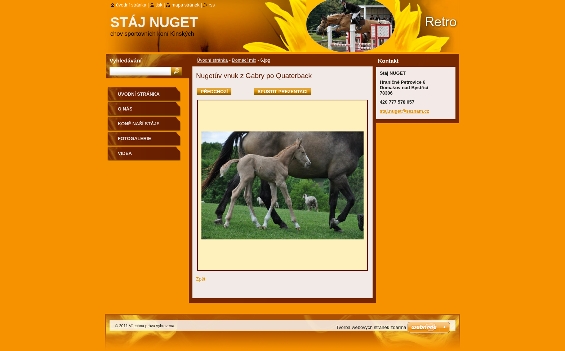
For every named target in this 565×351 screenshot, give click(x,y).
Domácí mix (244, 60)
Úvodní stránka (212, 60)
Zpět (200, 279)
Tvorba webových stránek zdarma (371, 327)
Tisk (158, 5)
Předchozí (214, 91)
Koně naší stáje (139, 123)
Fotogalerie (134, 138)
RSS (212, 5)
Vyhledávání (126, 60)
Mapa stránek (186, 5)
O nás (125, 109)
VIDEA (125, 153)
